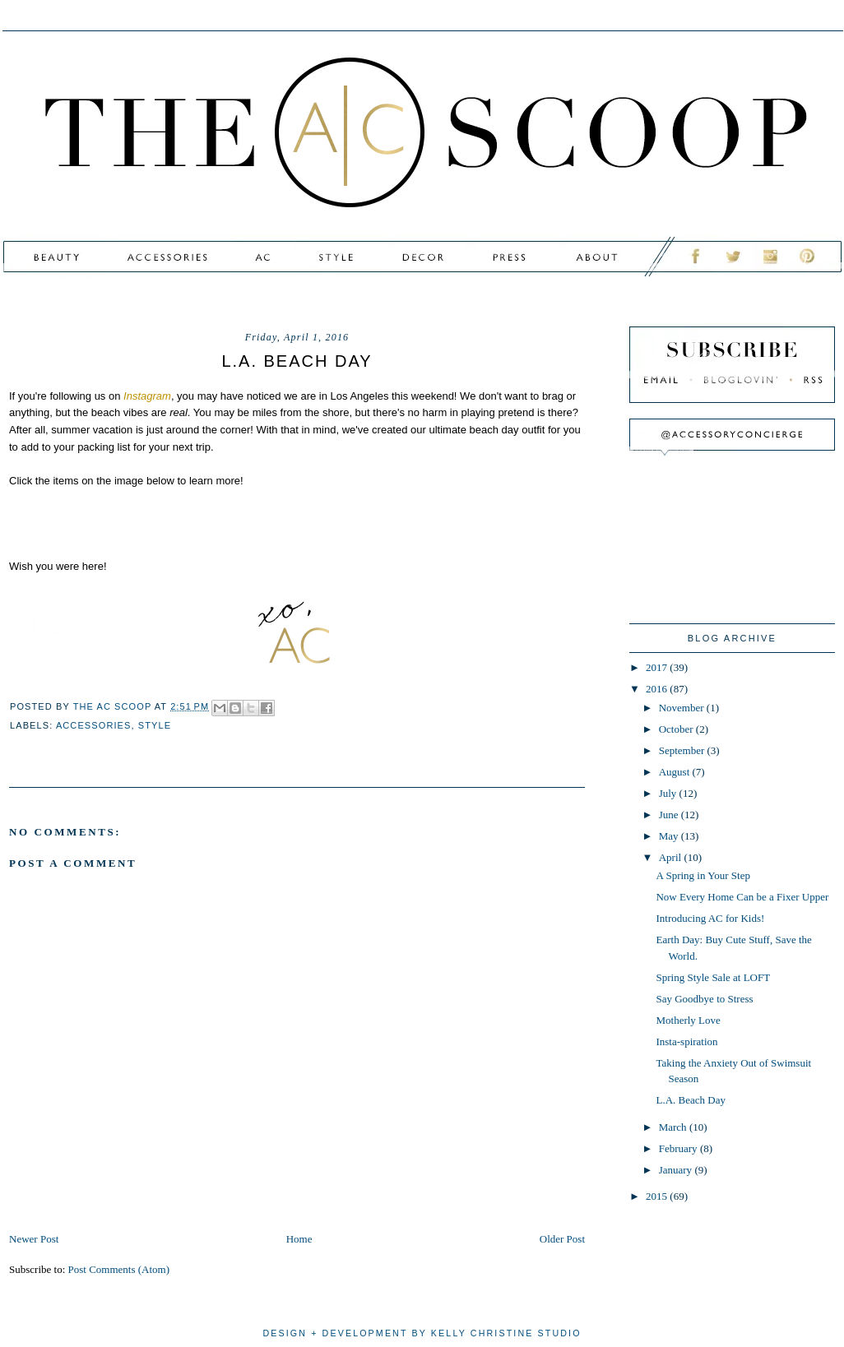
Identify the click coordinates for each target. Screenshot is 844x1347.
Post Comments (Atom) (119, 1269)
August (676, 772)
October (677, 729)
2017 (658, 667)
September (683, 750)
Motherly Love (688, 1020)
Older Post (562, 1239)
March (674, 1127)
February (679, 1148)
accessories (94, 725)
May (670, 836)
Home (299, 1239)
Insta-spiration (686, 1041)
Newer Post (33, 1239)
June (670, 814)
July (669, 793)
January (677, 1170)
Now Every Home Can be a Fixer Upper (742, 897)
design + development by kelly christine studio (421, 1333)
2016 (658, 689)
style (154, 725)
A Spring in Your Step (703, 875)
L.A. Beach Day (690, 1100)
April (671, 857)
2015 (658, 1196)
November (683, 707)
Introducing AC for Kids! (710, 918)
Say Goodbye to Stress (704, 999)
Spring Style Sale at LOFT (713, 977)
